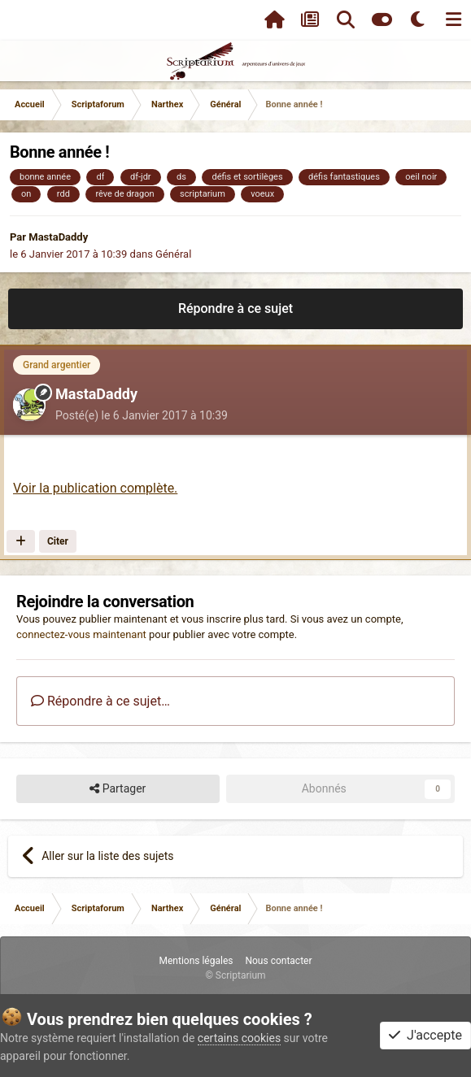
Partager (117, 788)
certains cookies (239, 1037)
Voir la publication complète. (95, 488)
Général (173, 254)
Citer (57, 541)
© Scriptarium (235, 975)
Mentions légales (196, 960)
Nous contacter (278, 960)
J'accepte (425, 1035)
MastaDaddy (58, 237)
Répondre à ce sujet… (100, 701)
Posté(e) (141, 415)
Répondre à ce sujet (235, 308)
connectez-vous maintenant (81, 634)
